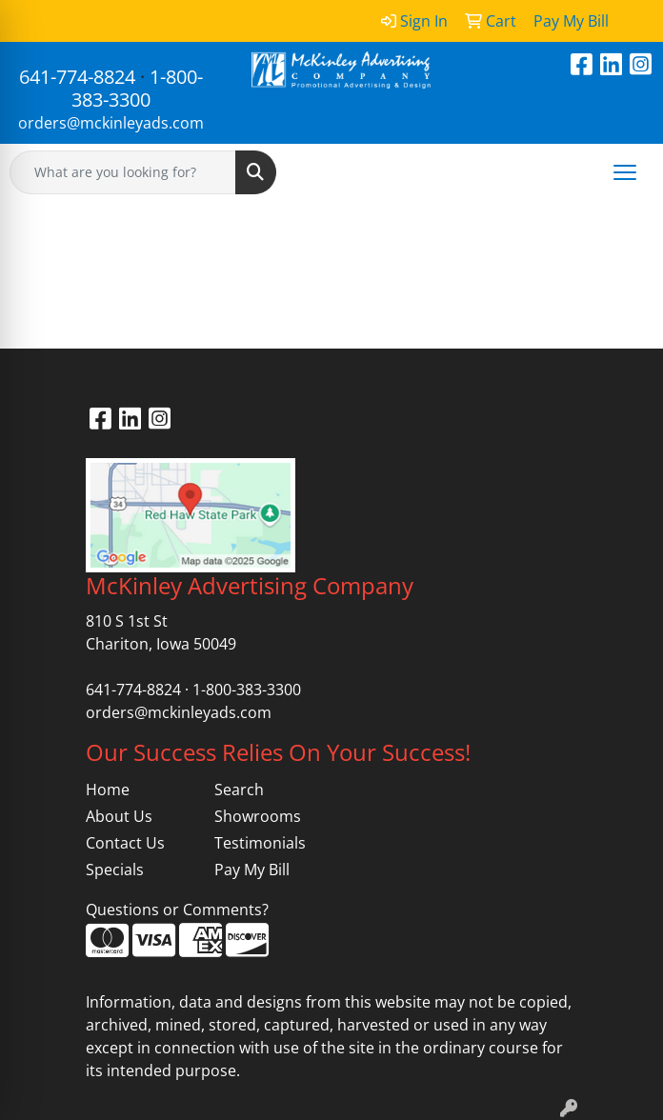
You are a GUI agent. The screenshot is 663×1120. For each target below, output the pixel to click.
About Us (119, 816)
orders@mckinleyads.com (111, 122)
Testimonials (260, 842)
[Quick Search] (123, 172)
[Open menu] (625, 172)
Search (239, 789)
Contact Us (125, 842)
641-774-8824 (77, 77)
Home (108, 789)
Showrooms (257, 816)
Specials (115, 869)
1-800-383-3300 (137, 88)
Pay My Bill (252, 869)
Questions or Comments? (177, 909)
